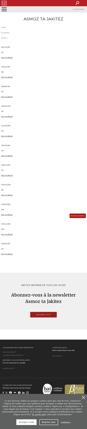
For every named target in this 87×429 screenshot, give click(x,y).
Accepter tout (26, 422)
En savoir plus (39, 414)
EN (83, 9)
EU (74, 9)
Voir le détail (7, 58)
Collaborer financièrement (13, 355)
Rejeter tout (49, 422)
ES (77, 9)
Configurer (66, 422)
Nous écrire (57, 356)
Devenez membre (78, 216)
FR (80, 9)
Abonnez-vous (43, 315)
